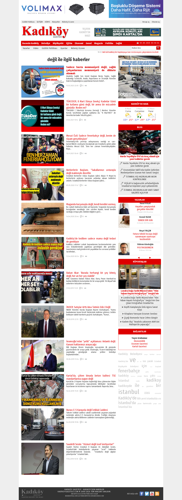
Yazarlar (26, 48)
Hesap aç (146, 22)
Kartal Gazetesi (139, 346)
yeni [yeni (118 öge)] (143, 398)
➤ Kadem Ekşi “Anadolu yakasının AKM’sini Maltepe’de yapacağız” (139, 323)
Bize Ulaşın (94, 494)
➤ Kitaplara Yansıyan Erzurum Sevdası (139, 313)
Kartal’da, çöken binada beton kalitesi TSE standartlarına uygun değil (91, 377)
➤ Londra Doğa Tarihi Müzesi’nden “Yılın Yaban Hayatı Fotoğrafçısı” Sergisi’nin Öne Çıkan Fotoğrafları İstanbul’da (139, 300)
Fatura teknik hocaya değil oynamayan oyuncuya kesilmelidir (145, 224)
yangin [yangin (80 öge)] (139, 376)
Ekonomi (79, 43)
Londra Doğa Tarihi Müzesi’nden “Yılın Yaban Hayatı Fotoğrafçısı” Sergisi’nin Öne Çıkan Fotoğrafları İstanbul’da (139, 292)
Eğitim (69, 43)
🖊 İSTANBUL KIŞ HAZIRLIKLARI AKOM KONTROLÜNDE (140, 178)
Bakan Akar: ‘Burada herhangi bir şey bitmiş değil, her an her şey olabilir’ (91, 274)
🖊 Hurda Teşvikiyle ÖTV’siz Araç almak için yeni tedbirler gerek (140, 164)
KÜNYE (47, 22)
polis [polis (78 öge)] (147, 372)
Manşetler (56, 22)
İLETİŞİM (40, 22)
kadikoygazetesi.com (68, 491)
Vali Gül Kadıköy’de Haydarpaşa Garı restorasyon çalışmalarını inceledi (135, 52)
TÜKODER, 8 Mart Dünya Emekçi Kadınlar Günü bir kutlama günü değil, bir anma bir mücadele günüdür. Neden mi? (91, 104)
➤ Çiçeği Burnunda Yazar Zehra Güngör (140, 317)
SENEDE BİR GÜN (145, 207)
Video (35, 48)
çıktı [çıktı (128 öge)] (152, 375)
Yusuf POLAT (145, 245)
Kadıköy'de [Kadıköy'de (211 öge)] (127, 398)
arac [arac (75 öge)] (159, 404)
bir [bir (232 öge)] (158, 385)
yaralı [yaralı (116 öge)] (150, 361)
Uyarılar (64, 48)
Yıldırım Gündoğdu (145, 231)
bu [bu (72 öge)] (143, 386)
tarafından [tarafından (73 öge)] (158, 372)
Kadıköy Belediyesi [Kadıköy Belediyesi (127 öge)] (130, 354)
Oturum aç (156, 22)
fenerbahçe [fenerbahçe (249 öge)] (129, 371)
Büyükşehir (58, 43)
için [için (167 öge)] (144, 366)
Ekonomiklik (139, 341)
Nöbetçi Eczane (68, 22)
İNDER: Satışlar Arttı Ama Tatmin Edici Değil (88, 307)
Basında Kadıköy (30, 43)
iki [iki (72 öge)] (140, 361)
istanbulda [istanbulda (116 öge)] (152, 398)
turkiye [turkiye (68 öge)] (159, 376)
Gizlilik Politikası (28, 22)
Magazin (98, 43)
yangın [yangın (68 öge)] (146, 354)
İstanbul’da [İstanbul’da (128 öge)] (125, 407)
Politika (109, 43)
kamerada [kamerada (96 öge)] (147, 403)
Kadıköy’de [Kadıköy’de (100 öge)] (123, 361)
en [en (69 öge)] (137, 361)
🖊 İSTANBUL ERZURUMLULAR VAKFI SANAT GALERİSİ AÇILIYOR (139, 191)
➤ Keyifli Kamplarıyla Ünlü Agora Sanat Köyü (140, 308)
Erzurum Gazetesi (140, 343)
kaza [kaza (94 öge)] (146, 376)
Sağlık (119, 43)
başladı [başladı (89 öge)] (158, 366)
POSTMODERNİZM (145, 234)
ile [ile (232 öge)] (137, 385)
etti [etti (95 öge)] (159, 399)
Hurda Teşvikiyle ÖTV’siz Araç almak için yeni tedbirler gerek (139, 156)
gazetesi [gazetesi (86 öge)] (149, 386)
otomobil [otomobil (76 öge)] (158, 393)
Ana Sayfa (74, 494)
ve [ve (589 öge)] (133, 360)
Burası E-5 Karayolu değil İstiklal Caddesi (87, 410)
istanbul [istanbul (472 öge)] (128, 392)
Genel (89, 43)
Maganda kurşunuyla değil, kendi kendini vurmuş (91, 204)
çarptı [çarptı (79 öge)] (155, 404)
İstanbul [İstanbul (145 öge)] (123, 381)
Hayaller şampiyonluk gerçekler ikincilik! (145, 249)
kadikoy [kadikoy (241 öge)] (153, 380)
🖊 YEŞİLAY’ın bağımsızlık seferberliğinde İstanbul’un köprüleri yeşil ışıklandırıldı (140, 184)
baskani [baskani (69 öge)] (159, 354)
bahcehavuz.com (98, 496)
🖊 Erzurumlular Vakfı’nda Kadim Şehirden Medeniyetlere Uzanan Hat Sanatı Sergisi (139, 171)
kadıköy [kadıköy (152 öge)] (123, 376)
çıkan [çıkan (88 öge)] (139, 403)
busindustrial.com (71, 496)
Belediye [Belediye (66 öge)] (133, 376)
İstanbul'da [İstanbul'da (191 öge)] (127, 403)
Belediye (45, 43)
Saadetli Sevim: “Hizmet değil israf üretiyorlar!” (90, 444)
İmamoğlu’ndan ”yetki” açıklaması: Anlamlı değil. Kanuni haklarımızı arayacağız (91, 343)
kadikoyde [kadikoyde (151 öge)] (125, 386)
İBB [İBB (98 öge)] (144, 361)
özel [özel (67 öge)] (151, 366)
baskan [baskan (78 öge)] (152, 354)
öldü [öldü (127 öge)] (147, 393)
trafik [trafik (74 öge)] (137, 381)
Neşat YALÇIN (145, 218)
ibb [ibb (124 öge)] (139, 398)
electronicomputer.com (85, 496)
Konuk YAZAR (145, 204)
